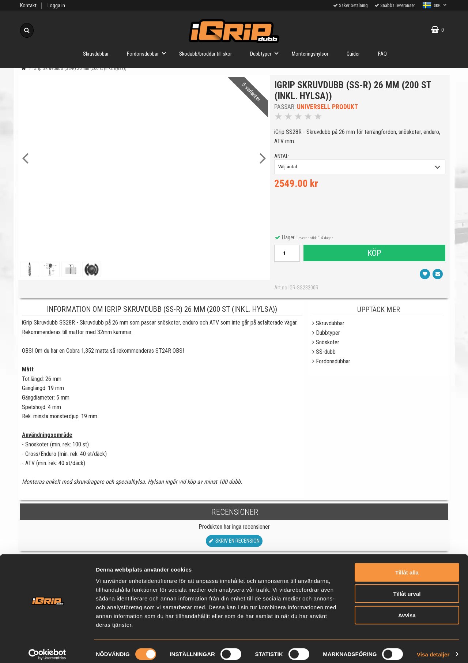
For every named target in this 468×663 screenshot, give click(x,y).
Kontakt (28, 6)
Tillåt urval (407, 588)
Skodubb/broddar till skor (205, 54)
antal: (282, 157)
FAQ (382, 54)
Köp (374, 254)
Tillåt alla (407, 566)
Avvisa (407, 609)
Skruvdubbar (96, 54)
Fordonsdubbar (148, 53)
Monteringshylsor (310, 54)
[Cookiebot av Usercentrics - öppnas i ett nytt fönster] (47, 648)
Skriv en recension (234, 543)
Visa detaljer (433, 648)
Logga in (56, 6)
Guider (353, 54)
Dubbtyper (266, 53)
